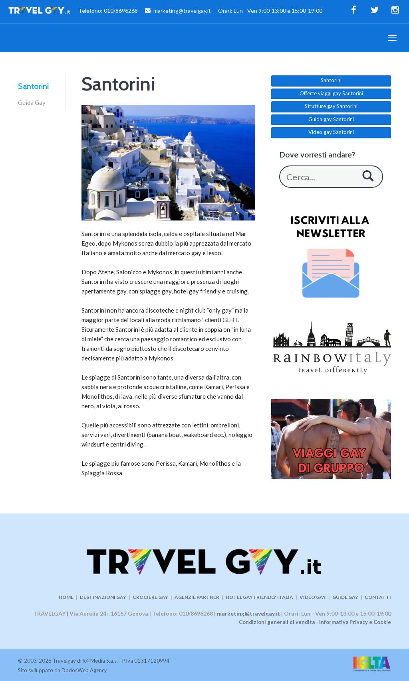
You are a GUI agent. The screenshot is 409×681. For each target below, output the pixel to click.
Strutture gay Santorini (331, 106)
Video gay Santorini (331, 132)
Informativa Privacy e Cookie (355, 622)
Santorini (33, 86)
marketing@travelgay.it (248, 613)
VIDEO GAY (313, 597)
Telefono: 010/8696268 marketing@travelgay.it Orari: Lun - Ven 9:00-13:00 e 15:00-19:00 (165, 11)
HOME (66, 597)
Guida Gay (32, 102)
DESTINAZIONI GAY (103, 597)
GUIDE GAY (345, 597)
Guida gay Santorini (331, 119)
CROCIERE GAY (150, 597)
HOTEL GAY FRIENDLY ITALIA (259, 597)
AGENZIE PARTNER (197, 597)
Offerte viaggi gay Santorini (331, 93)
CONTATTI (378, 597)
